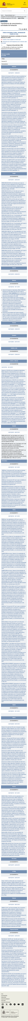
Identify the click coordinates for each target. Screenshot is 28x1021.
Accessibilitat (4, 995)
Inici (2, 993)
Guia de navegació (5, 998)
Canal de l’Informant (5, 1002)
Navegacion (4, 21)
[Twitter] (21, 29)
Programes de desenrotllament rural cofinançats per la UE (13, 16)
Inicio (2, 15)
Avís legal (3, 1000)
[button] (25, 3)
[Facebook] (19, 29)
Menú (24, 4)
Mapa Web (3, 997)
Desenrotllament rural (10, 15)
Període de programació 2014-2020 (8, 18)
